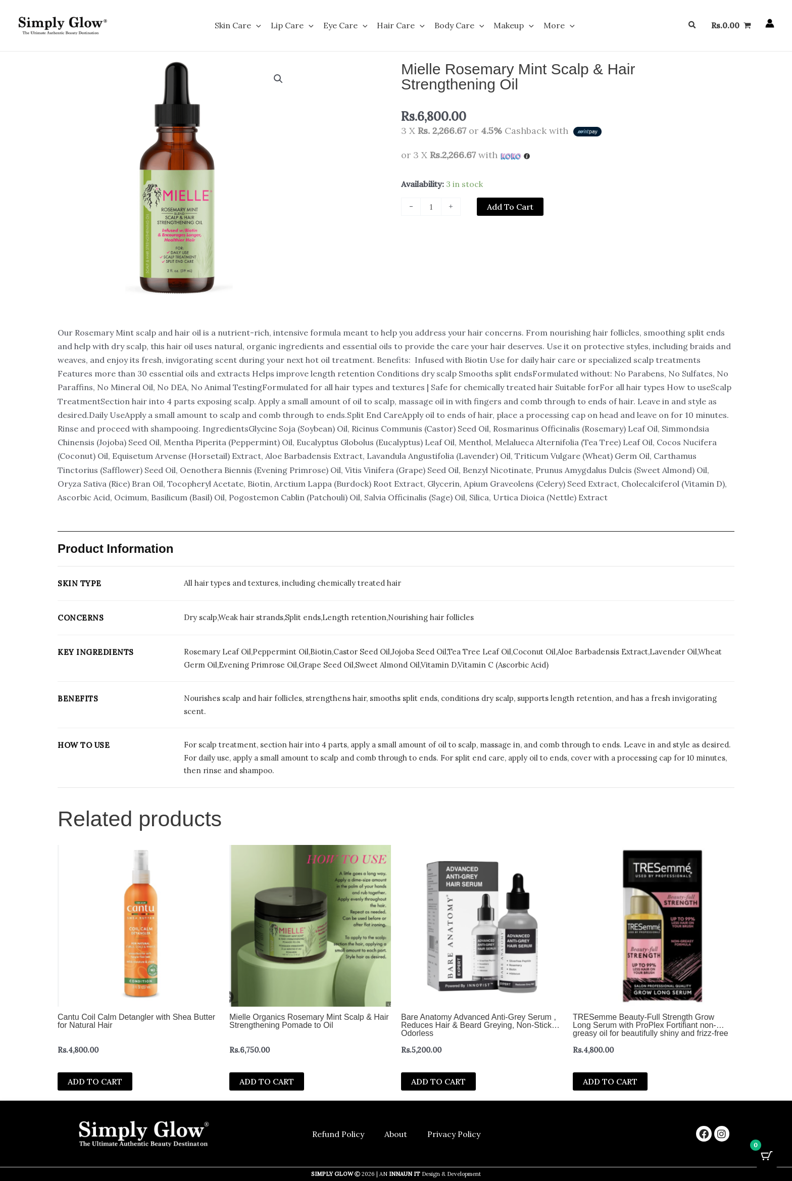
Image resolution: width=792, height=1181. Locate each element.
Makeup (506, 26)
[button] (267, 26)
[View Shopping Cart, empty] (731, 26)
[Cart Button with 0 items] (767, 1156)
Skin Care (248, 26)
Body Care (456, 26)
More (548, 26)
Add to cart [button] (95, 1083)
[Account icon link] (769, 24)
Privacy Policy (453, 1134)
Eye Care (349, 26)
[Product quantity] (430, 208)
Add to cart (510, 208)
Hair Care (401, 26)
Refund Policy (338, 1134)
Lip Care (299, 26)
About (395, 1134)
